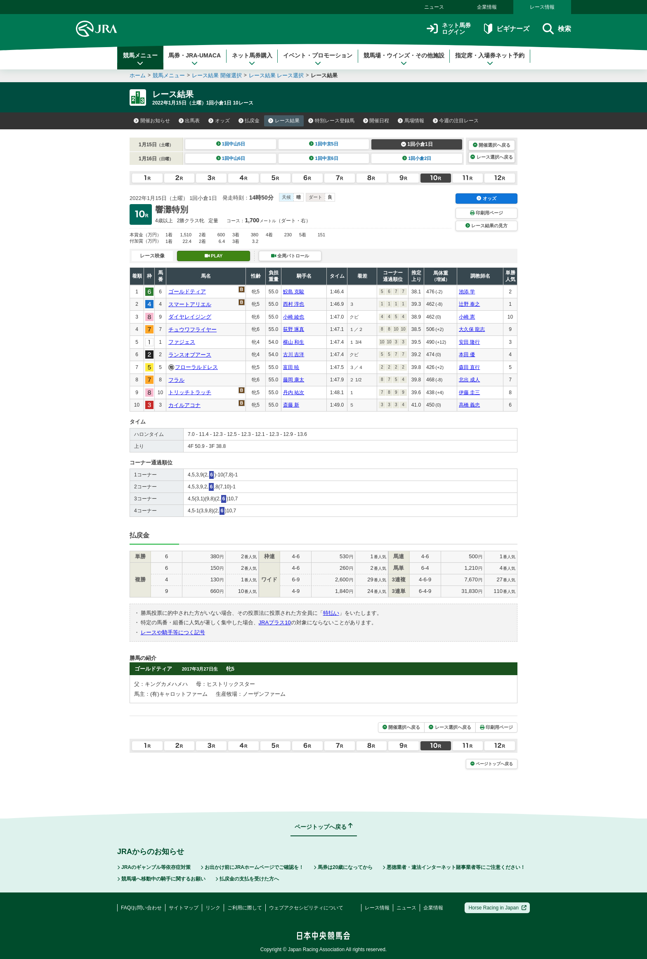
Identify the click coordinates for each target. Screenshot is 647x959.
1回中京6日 (323, 158)
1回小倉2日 (417, 158)
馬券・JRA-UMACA (194, 59)
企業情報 (487, 7)
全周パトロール (290, 255)
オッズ (219, 121)
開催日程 (376, 121)
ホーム (138, 75)
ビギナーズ (506, 29)
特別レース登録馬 (331, 121)
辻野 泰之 (469, 304)
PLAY (214, 255)
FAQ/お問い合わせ (141, 908)
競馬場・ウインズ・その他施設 (404, 59)
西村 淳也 (293, 304)
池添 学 (467, 292)
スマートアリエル (189, 304)
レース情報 (542, 7)
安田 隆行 (469, 342)
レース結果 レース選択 (276, 75)
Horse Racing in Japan (497, 908)
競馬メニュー (140, 59)
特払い (331, 613)
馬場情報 (411, 121)
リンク (212, 908)
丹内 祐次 (293, 392)
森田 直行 (469, 367)
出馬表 (189, 121)
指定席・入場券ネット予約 (489, 59)
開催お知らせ (152, 121)
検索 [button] (557, 28)
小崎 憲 (467, 317)
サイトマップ (183, 908)
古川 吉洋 (293, 354)
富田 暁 (291, 367)
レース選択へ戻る (491, 157)
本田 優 (467, 354)
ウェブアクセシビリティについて (306, 908)
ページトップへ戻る (491, 763)
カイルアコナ (184, 405)
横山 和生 (293, 342)
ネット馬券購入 (252, 59)
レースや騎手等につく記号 (173, 632)
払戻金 (249, 121)
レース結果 (284, 121)
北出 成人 (469, 380)
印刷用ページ (486, 212)
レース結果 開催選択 (217, 75)
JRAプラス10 (275, 622)
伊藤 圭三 (469, 392)
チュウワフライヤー (192, 329)
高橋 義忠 (469, 405)
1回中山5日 (231, 143)
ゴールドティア (187, 291)
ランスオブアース (189, 355)
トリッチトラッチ (189, 392)
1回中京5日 (323, 143)
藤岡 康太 (293, 380)
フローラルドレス (196, 367)
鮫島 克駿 (293, 292)
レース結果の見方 (486, 225)
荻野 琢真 (293, 329)
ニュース (434, 7)
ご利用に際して (244, 908)
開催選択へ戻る (491, 145)
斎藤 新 (291, 405)
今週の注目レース (456, 121)
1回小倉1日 (417, 144)
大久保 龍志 (472, 329)
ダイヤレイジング (189, 317)
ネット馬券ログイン (449, 29)
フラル (176, 380)
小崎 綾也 (293, 317)
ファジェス (181, 342)
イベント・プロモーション (317, 59)
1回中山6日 (231, 158)
